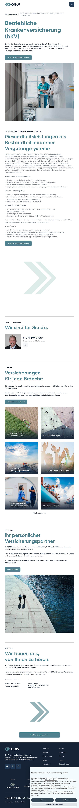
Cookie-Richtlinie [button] (48, 785)
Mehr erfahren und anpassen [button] (54, 804)
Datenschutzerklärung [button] (51, 780)
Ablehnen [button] (42, 800)
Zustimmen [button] (66, 800)
